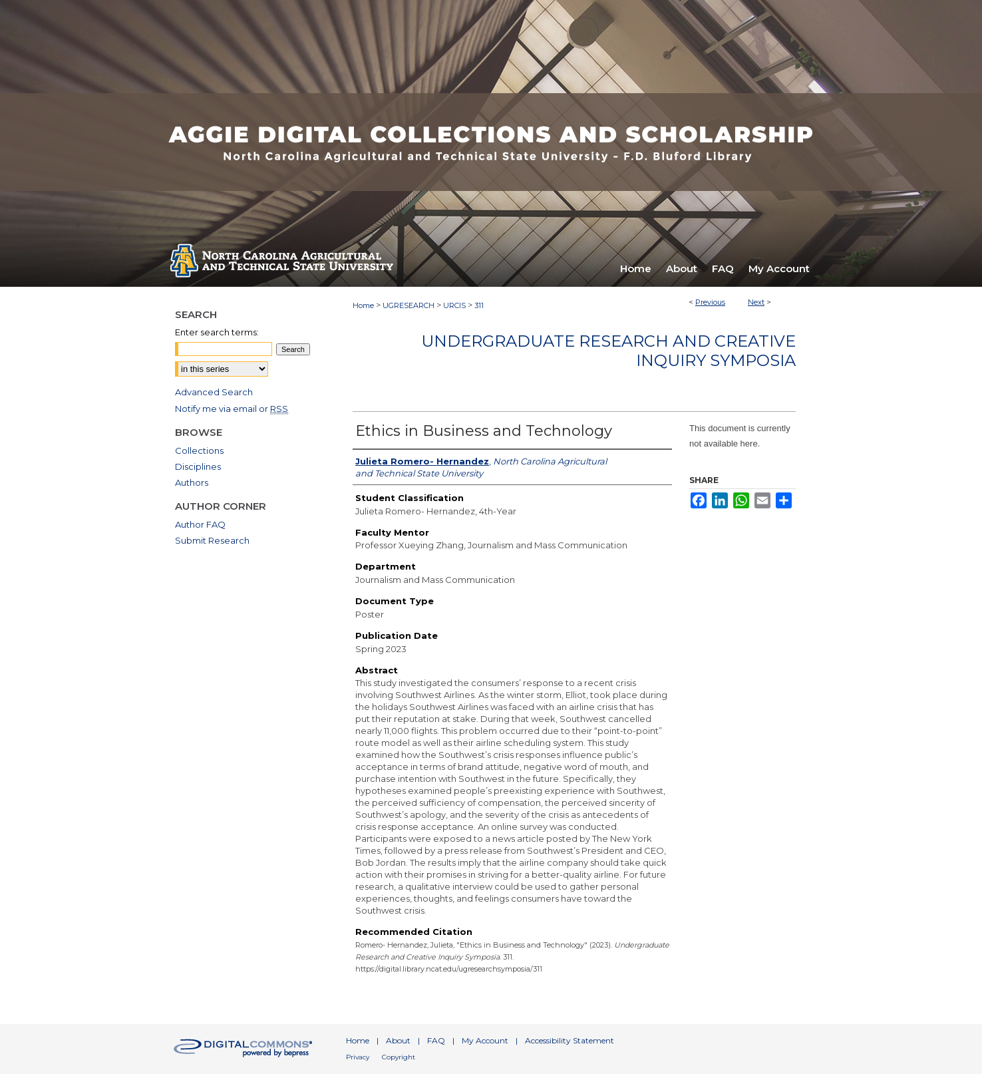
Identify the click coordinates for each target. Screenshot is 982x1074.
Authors (191, 482)
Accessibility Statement (569, 1040)
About (398, 1040)
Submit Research (212, 540)
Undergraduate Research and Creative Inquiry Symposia (608, 350)
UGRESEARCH (408, 305)
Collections (199, 450)
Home (363, 305)
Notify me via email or (231, 408)
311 (479, 305)
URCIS (454, 305)
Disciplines (198, 466)
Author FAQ (200, 524)
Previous (710, 302)
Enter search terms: (217, 332)
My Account (485, 1040)
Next (756, 302)
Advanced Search (214, 392)
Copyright (398, 1057)
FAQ (436, 1040)
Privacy (357, 1057)
